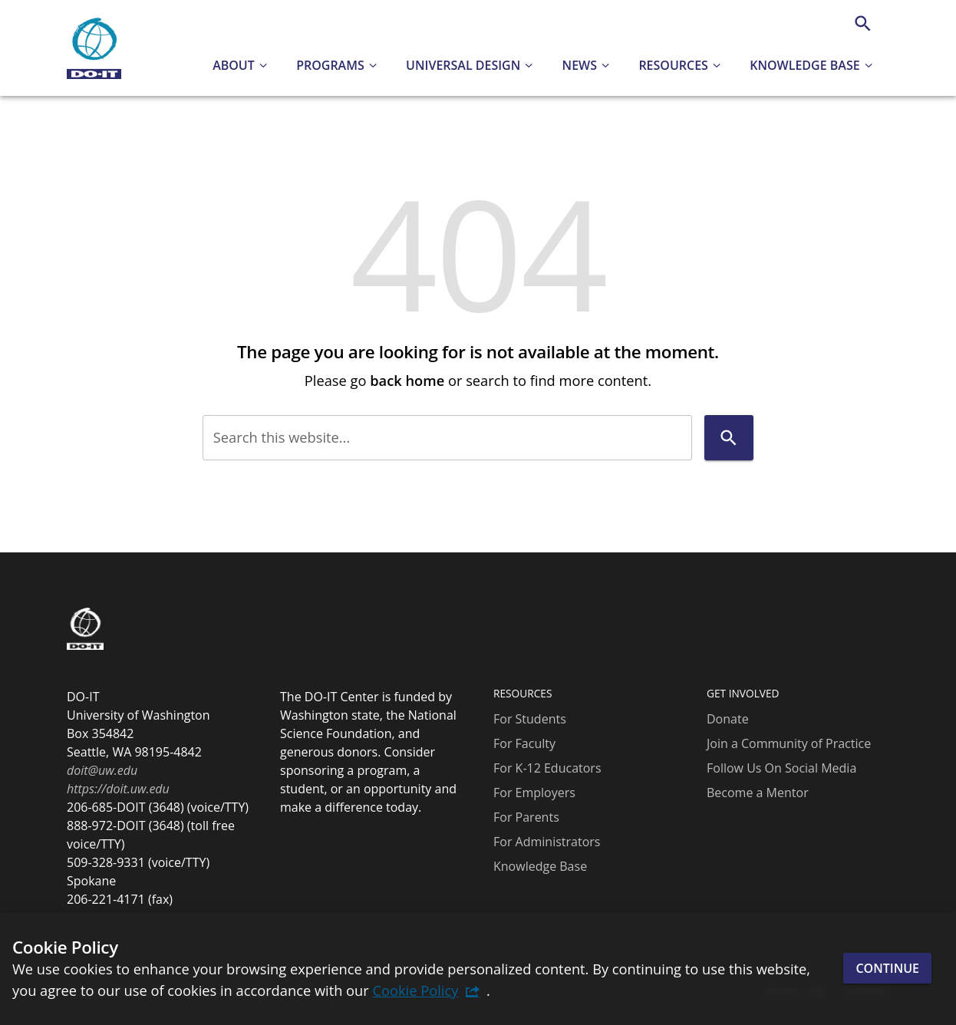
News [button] (579, 65)
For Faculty (524, 743)
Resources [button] (673, 65)
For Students (529, 718)
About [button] (234, 65)
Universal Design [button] (463, 65)
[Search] (863, 23)
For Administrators (546, 841)
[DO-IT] (94, 48)
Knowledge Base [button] (804, 65)
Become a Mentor (758, 792)
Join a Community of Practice (789, 743)
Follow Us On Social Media (781, 768)
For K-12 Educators (547, 768)
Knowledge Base (540, 866)
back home (407, 380)
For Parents (526, 817)
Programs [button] (330, 65)
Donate (728, 718)
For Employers (534, 792)
